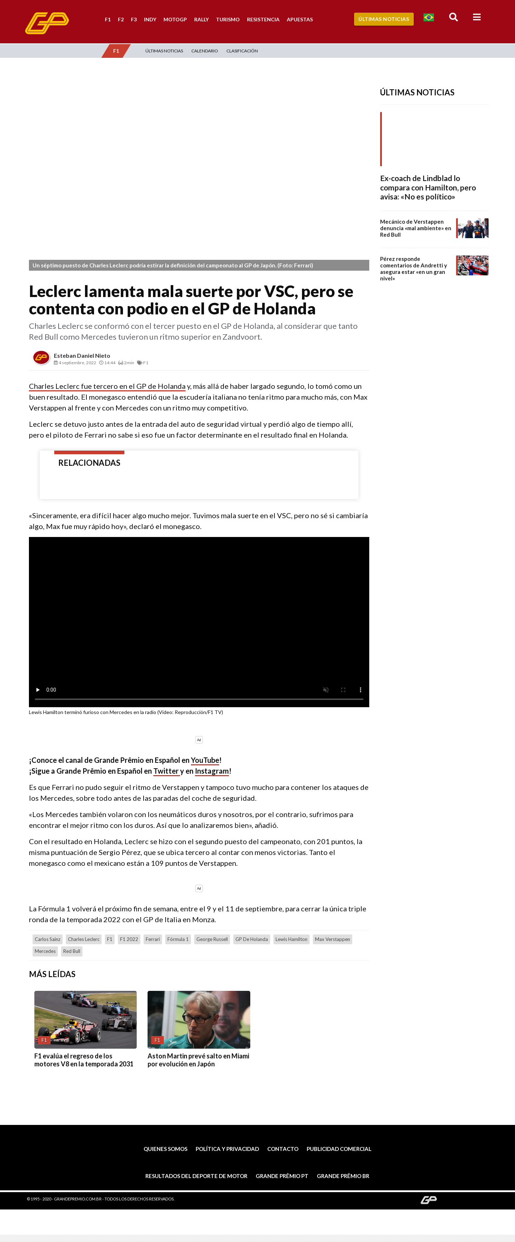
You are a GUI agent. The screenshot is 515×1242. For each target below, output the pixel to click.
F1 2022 (129, 939)
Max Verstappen (332, 939)
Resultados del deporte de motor (196, 1176)
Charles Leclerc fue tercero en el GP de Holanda (107, 386)
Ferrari (153, 939)
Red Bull (71, 951)
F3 (134, 19)
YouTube (205, 760)
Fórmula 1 (178, 939)
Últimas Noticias (383, 19)
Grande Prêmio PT (282, 1176)
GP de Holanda (251, 939)
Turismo (228, 19)
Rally (201, 19)
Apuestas (300, 19)
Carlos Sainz (47, 939)
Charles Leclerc (83, 939)
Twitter (166, 770)
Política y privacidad (227, 1149)
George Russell (212, 939)
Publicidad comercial (339, 1149)
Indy (150, 19)
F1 (108, 19)
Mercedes (45, 951)
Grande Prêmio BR (343, 1176)
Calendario (204, 50)
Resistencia (263, 19)
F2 (121, 19)
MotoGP (175, 19)
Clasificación (242, 50)
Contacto (282, 1149)
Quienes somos (165, 1149)
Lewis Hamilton (291, 939)
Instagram (212, 770)
